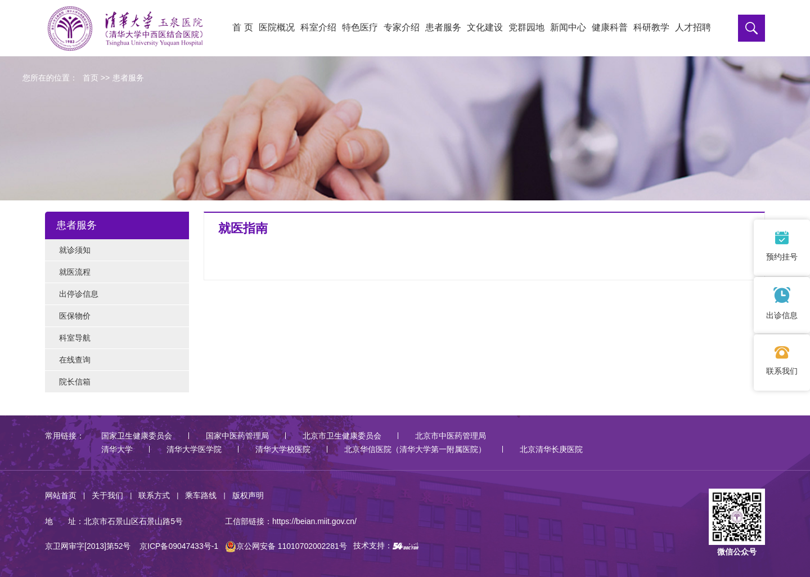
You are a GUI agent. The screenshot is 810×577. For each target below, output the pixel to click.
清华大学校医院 (282, 449)
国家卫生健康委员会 (136, 435)
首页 (90, 77)
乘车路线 (201, 495)
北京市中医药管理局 (450, 435)
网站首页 (60, 495)
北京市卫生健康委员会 (342, 435)
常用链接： (64, 436)
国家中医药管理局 (237, 435)
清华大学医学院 (194, 449)
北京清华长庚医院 (551, 449)
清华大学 (117, 449)
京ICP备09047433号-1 (179, 546)
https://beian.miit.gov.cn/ (314, 521)
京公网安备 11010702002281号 (286, 546)
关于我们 (107, 495)
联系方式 (154, 495)
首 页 (242, 27)
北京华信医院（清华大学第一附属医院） (415, 449)
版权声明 (248, 495)
